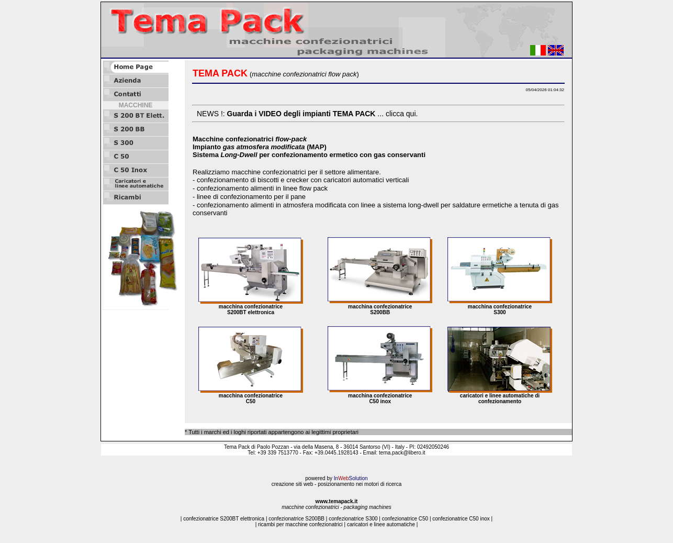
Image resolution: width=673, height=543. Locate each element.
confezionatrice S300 (353, 519)
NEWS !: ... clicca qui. (307, 113)
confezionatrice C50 (405, 519)
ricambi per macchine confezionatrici (300, 524)
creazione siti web (292, 484)
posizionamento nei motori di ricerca (359, 484)
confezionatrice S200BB (296, 519)
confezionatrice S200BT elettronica (223, 519)
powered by (336, 478)
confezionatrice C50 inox (461, 519)
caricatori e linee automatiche (381, 524)
